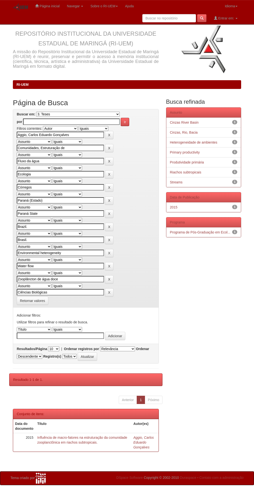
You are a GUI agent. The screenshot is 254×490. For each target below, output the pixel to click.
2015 (174, 207)
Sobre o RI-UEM (104, 6)
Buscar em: (26, 114)
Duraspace (188, 478)
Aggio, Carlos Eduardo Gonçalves (143, 442)
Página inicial (47, 6)
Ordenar (142, 349)
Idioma (231, 6)
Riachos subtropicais (185, 172)
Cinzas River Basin (184, 122)
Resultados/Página (32, 349)
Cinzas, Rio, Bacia (184, 132)
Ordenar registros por (81, 349)
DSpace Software (129, 478)
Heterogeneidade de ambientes (193, 142)
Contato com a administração (221, 478)
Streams (176, 182)
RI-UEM (23, 84)
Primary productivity (185, 152)
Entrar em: (225, 18)
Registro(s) (52, 356)
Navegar (75, 6)
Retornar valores (32, 301)
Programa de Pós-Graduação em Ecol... (200, 232)
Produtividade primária (187, 162)
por (19, 122)
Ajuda (129, 6)
